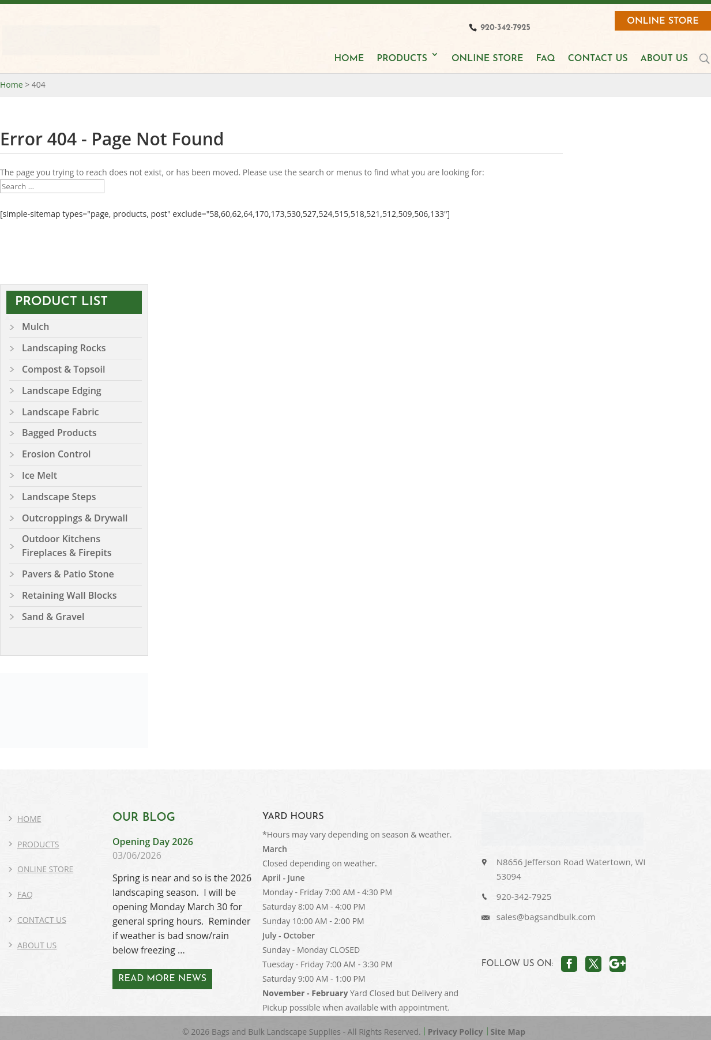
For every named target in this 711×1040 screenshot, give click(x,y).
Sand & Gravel (53, 616)
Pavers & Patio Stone (68, 574)
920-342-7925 (523, 896)
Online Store (663, 21)
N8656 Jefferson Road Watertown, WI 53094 (571, 869)
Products (38, 844)
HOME (349, 58)
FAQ (545, 58)
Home (29, 818)
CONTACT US (598, 58)
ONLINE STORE (488, 58)
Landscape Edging (61, 390)
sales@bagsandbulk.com (546, 916)
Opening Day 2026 (152, 841)
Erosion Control (56, 454)
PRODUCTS (402, 58)
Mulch (35, 326)
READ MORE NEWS (162, 978)
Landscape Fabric (60, 412)
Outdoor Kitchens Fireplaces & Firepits (67, 545)
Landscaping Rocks (64, 347)
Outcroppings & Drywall (75, 518)
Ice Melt (39, 475)
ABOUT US (664, 58)
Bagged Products (59, 432)
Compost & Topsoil (63, 369)
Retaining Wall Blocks (69, 595)
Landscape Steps (59, 496)
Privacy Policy (455, 1031)
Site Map (508, 1031)
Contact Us (41, 919)
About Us (37, 945)
